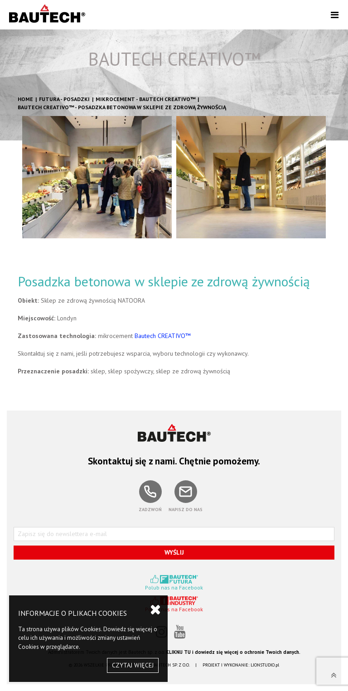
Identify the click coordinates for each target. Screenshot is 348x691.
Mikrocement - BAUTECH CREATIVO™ (145, 99)
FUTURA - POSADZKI (64, 99)
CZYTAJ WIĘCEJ (133, 665)
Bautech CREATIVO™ (162, 336)
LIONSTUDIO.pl (265, 665)
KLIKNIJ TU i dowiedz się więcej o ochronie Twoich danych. (233, 652)
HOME (25, 99)
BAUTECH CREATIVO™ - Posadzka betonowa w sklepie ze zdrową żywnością (122, 107)
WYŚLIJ (174, 552)
